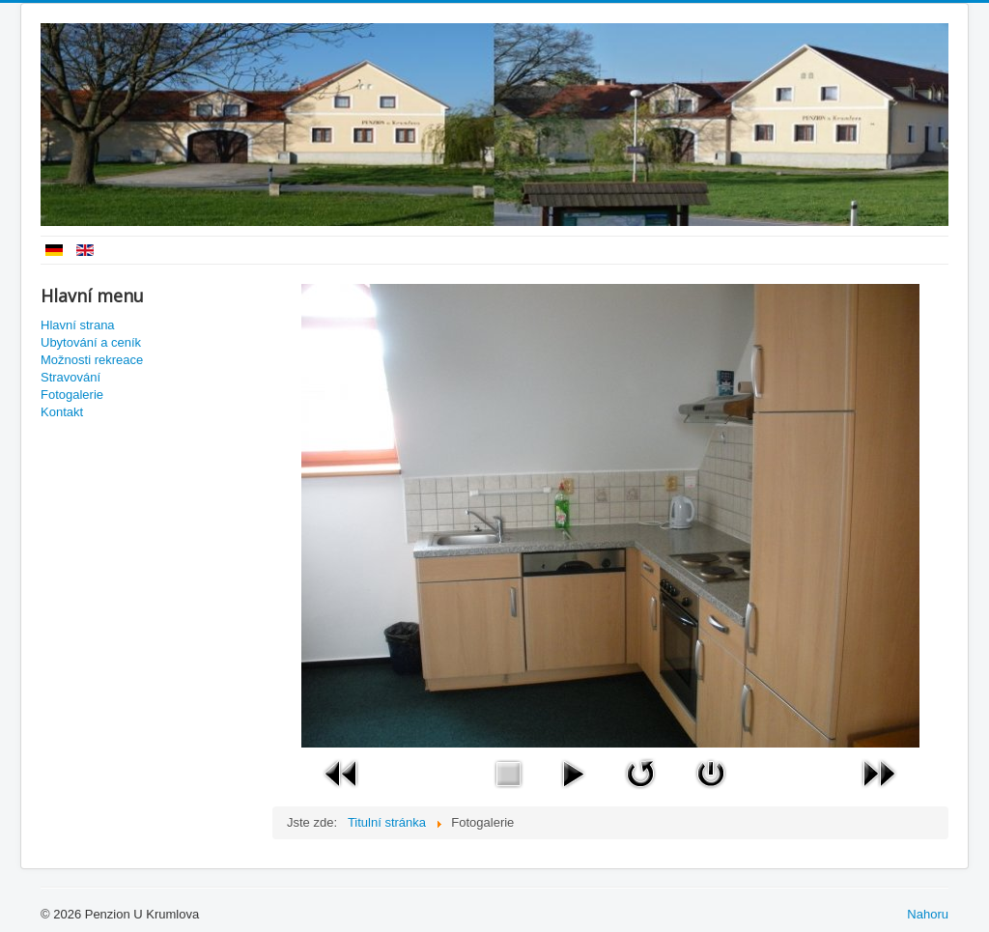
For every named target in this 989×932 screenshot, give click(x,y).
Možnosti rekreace (92, 360)
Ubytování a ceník (91, 342)
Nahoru (927, 914)
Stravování (70, 377)
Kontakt (62, 412)
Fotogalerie (72, 394)
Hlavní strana (78, 325)
